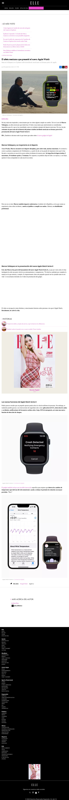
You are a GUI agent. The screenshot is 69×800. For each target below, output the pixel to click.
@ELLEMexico (18, 606)
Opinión (4, 721)
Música (3, 675)
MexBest (4, 653)
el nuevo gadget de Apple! (44, 135)
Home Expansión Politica (8, 697)
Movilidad (4, 752)
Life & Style (5, 667)
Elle (3, 629)
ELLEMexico (30, 792)
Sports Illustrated (7, 680)
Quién (3, 639)
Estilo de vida (24, 8)
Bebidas (3, 656)
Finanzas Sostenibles (7, 754)
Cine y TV (4, 674)
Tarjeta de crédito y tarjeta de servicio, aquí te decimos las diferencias (26, 324)
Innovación (5, 756)
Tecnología (5, 702)
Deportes (4, 672)
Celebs (17, 8)
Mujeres (4, 707)
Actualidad (5, 738)
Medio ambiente (6, 748)
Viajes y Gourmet (6, 648)
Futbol (3, 681)
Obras (3, 703)
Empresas (4, 696)
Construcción (5, 727)
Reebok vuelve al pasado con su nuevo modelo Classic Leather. (24, 329)
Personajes (4, 659)
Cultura (4, 650)
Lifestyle (4, 689)
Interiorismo (5, 733)
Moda (6, 8)
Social (3, 749)
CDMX (3, 718)
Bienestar (4, 661)
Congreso (4, 716)
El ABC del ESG (5, 757)
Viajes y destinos (6, 658)
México (3, 714)
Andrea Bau (15, 603)
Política (4, 711)
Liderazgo (4, 740)
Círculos (4, 644)
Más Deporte (5, 688)
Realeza (4, 642)
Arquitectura (5, 732)
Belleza (11, 8)
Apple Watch (24, 584)
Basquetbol (5, 686)
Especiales (4, 743)
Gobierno (4, 713)
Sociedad (4, 722)
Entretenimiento (6, 670)
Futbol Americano (6, 685)
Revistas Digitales (36, 8)
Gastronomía (5, 655)
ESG (2, 705)
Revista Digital (34, 390)
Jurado (3, 664)
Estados (4, 719)
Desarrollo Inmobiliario (8, 729)
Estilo (3, 669)
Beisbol (3, 683)
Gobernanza (5, 751)
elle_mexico (34, 792)
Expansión (5, 694)
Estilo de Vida (5, 662)
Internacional (5, 700)
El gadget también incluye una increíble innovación (17, 487)
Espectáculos (5, 640)
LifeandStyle (5, 708)
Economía (4, 699)
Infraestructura (6, 730)
